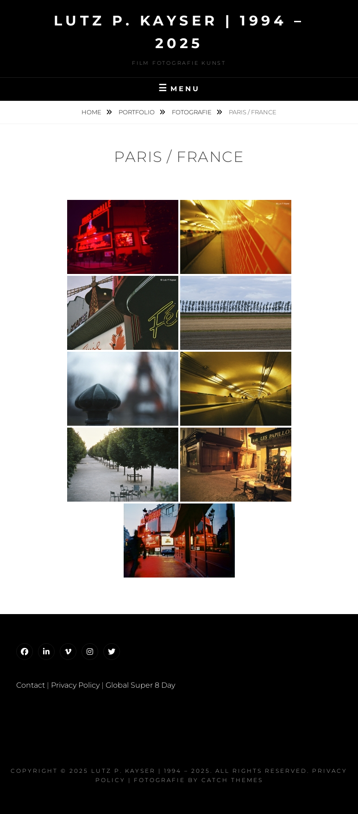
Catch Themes (232, 780)
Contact (30, 685)
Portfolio (137, 112)
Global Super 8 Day (140, 685)
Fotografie (192, 112)
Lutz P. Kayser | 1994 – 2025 (150, 770)
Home (92, 112)
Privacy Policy (75, 685)
